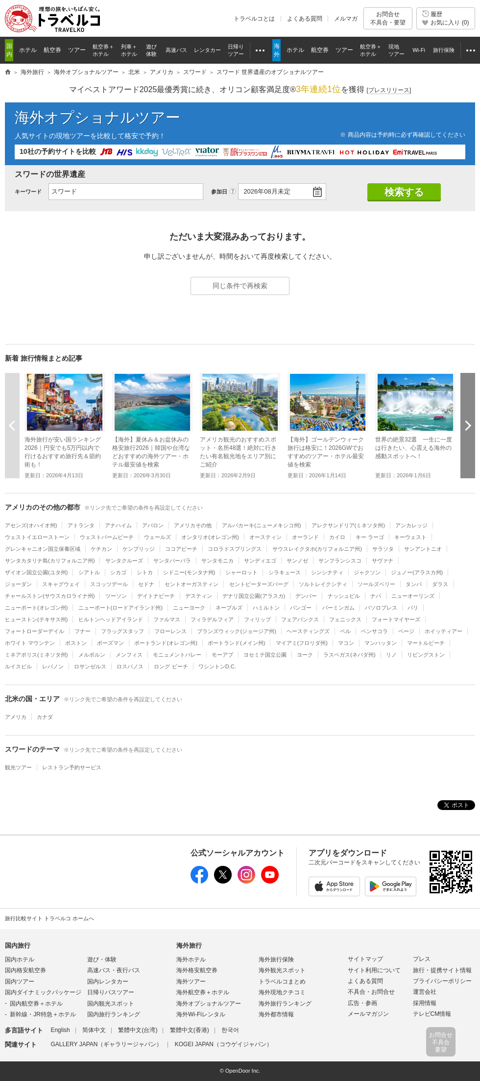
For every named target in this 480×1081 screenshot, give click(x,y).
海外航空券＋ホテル (202, 992)
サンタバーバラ (172, 561)
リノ (391, 655)
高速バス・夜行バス (113, 970)
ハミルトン (266, 608)
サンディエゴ (260, 561)
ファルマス (166, 619)
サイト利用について (374, 970)
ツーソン (116, 596)
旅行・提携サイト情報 (442, 970)
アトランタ (81, 525)
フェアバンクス (300, 619)
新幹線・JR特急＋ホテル (43, 1014)
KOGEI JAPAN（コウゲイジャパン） (223, 1044)
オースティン (265, 537)
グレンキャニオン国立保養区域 (42, 549)
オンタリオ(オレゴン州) (210, 537)
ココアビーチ (181, 549)
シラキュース (284, 572)
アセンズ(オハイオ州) (31, 525)
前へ (12, 425)
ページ (406, 631)
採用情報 (424, 1003)
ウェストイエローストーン (37, 537)
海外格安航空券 (196, 970)
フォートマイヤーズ (396, 619)
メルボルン (91, 655)
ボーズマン (110, 643)
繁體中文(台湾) (137, 1030)
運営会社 (424, 991)
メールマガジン (368, 1013)
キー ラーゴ (370, 537)
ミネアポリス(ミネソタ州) (36, 655)
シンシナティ (327, 572)
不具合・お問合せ (371, 991)
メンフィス (129, 655)
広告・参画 (362, 1003)
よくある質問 (304, 19)
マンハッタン (380, 643)
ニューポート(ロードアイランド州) (120, 608)
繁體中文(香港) (189, 1030)
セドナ (146, 584)
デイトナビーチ (156, 596)
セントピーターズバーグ (258, 584)
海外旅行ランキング (285, 1003)
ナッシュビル (344, 596)
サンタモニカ (217, 561)
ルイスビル (18, 666)
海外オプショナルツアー (97, 117)
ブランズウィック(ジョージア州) (236, 631)
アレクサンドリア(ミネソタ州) (348, 525)
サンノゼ (297, 561)
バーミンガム (338, 608)
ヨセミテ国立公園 (265, 655)
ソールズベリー (376, 584)
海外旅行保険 (276, 959)
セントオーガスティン (191, 584)
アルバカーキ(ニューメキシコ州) (261, 525)
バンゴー (301, 608)
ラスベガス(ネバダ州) (349, 655)
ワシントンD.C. (217, 666)
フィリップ (257, 619)
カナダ (45, 717)
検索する (404, 192)
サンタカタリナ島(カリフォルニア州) (50, 561)
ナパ (375, 596)
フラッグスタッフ (122, 631)
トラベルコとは (254, 19)
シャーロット (241, 572)
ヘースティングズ (308, 631)
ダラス (440, 584)
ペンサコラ (374, 631)
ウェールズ (157, 537)
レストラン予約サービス (71, 767)
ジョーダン (18, 584)
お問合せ (388, 18)
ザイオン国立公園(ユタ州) (36, 572)
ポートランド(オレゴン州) (165, 643)
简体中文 (94, 1030)
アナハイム (118, 525)
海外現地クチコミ (282, 992)
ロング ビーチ (171, 666)
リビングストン (426, 655)
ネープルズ (229, 608)
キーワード (28, 192)
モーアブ (222, 655)
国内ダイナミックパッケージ (43, 992)
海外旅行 (189, 945)
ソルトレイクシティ (323, 584)
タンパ (414, 584)
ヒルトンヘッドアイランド (110, 619)
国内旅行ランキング (113, 1014)
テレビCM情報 (432, 1013)
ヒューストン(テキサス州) (36, 619)
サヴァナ (382, 561)
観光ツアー (18, 767)
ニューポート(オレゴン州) (36, 608)
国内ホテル (19, 959)
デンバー (306, 596)
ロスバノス (130, 666)
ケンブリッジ (138, 549)
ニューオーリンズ (412, 596)
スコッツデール (109, 584)
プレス (422, 959)
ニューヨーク (189, 608)
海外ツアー (191, 981)
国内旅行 (17, 945)
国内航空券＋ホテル (36, 1003)
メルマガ (346, 19)
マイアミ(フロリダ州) (302, 643)
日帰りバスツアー (110, 992)
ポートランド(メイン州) (236, 643)
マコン (346, 643)
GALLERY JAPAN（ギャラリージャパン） (106, 1044)
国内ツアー (19, 981)
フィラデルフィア (212, 619)
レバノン (53, 666)
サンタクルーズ (124, 561)
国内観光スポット (110, 1003)
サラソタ (383, 549)
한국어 (230, 1030)
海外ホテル (191, 959)
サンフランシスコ (339, 561)
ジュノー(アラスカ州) (417, 572)
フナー (82, 631)
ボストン (76, 643)
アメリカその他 (193, 525)
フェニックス (345, 619)
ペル (345, 631)
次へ (468, 425)
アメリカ (15, 717)
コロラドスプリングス (235, 549)
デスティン (198, 596)
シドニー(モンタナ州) (189, 572)
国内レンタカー (107, 981)
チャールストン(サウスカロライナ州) (50, 596)
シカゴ (118, 572)
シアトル (89, 572)
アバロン (153, 525)
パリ (413, 608)
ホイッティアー (443, 631)
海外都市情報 (276, 1014)
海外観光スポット (282, 970)
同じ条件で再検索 (240, 286)
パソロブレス (381, 608)
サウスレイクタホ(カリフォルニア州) (317, 549)
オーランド (305, 537)
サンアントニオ (423, 549)
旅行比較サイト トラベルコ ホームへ (49, 918)
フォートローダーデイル (34, 631)
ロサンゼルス (90, 666)
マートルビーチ (426, 643)
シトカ (145, 572)
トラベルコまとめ (282, 981)
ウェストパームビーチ (107, 537)
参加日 (219, 192)
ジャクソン (367, 572)
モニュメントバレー (177, 655)
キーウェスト (410, 537)
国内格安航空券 (25, 970)
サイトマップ (365, 959)
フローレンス (170, 631)
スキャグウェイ (61, 584)
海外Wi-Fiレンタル (200, 1014)
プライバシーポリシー (442, 981)
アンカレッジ (411, 525)
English (60, 1030)
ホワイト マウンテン (30, 643)
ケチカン (101, 549)
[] (389, 90)
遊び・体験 (102, 959)
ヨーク (305, 655)
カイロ (337, 537)
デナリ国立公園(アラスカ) (253, 596)
